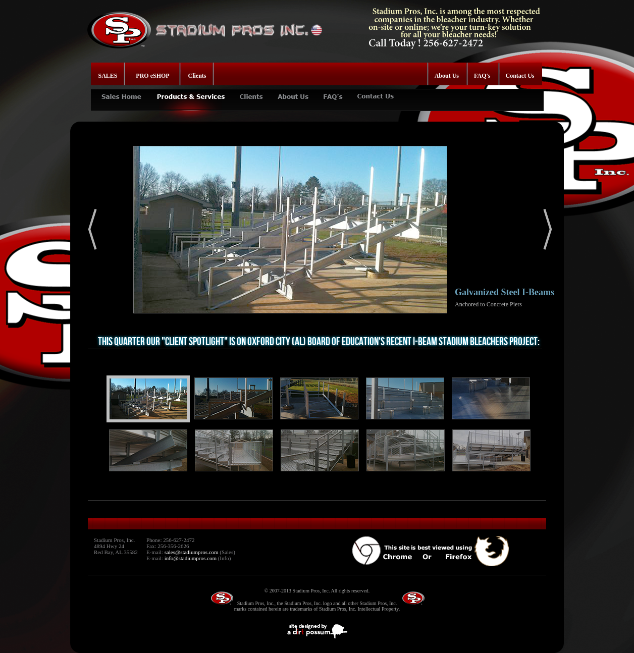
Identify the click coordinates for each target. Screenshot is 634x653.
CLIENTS (251, 92)
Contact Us (520, 75)
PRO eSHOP (152, 75)
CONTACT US (376, 92)
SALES (108, 75)
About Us (447, 75)
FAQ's (482, 75)
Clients (197, 75)
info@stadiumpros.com (191, 558)
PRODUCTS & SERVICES (190, 92)
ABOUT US (292, 92)
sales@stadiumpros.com (192, 552)
